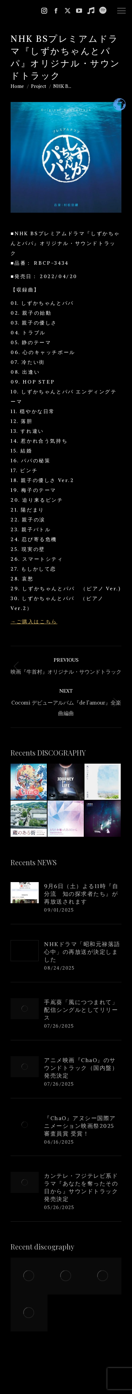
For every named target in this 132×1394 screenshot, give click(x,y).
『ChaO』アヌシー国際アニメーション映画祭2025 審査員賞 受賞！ (82, 1125)
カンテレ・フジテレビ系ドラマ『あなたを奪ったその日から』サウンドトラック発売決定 (81, 1187)
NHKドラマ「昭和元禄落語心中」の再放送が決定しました (82, 951)
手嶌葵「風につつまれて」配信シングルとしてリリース (81, 1009)
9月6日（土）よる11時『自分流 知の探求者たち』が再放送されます (81, 893)
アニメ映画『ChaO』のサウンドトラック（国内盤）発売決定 (81, 1067)
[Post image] (25, 892)
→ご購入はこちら (34, 621)
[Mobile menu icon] (121, 11)
